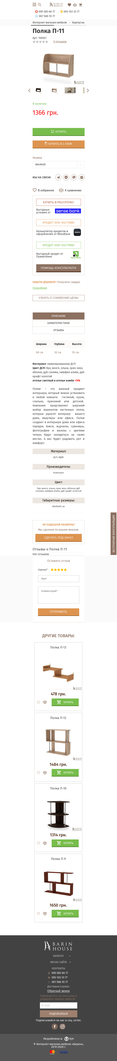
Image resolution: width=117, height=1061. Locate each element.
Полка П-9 (58, 859)
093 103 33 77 (59, 977)
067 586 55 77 (60, 982)
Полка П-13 (58, 647)
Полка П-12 (58, 718)
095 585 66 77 (60, 973)
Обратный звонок (58, 991)
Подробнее (40, 288)
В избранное (46, 190)
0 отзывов (60, 41)
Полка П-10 (58, 788)
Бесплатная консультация (113, 533)
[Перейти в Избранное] (69, 5)
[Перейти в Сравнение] (75, 5)
